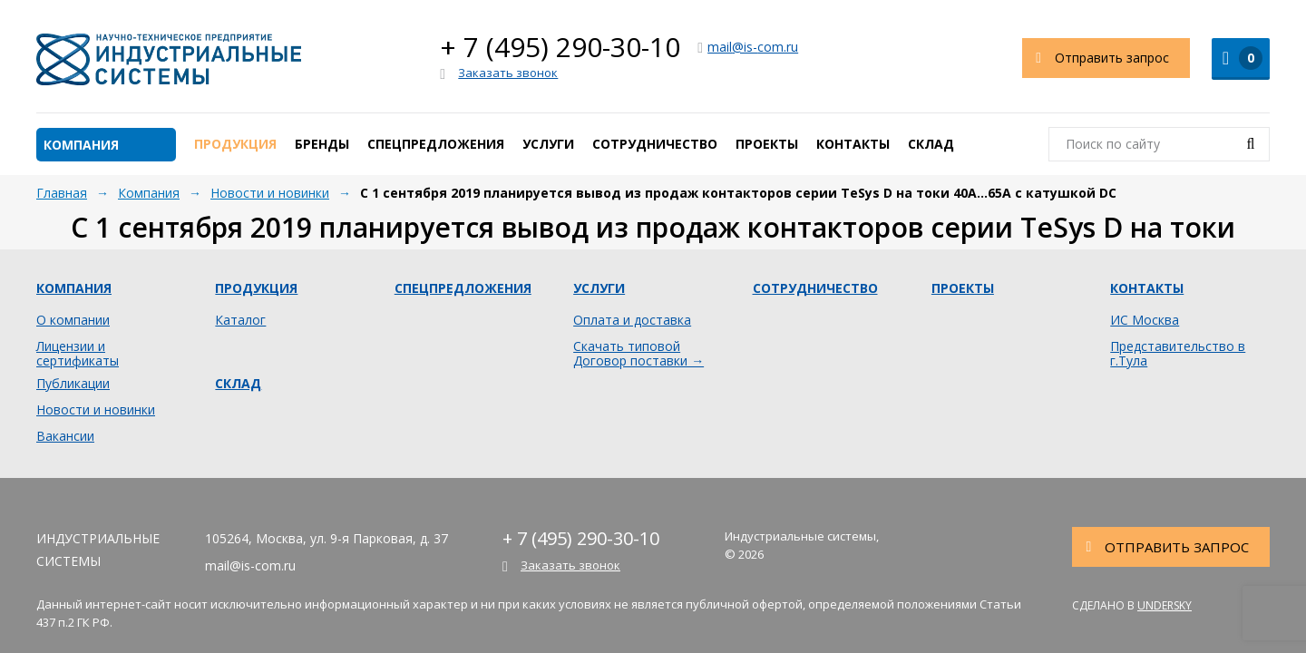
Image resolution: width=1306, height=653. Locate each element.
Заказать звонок (499, 73)
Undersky (1164, 605)
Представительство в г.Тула (1177, 353)
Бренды (322, 143)
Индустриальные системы (168, 59)
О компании (73, 320)
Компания (81, 144)
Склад (931, 143)
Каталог (240, 320)
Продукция (235, 143)
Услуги (548, 143)
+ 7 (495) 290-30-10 (560, 46)
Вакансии (65, 436)
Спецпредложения (435, 143)
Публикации (73, 383)
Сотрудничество (654, 143)
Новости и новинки (95, 410)
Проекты (767, 143)
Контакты (853, 143)
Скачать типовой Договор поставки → (638, 353)
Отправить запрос (1096, 58)
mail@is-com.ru (747, 46)
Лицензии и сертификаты (77, 353)
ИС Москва (1144, 320)
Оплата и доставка (632, 320)
